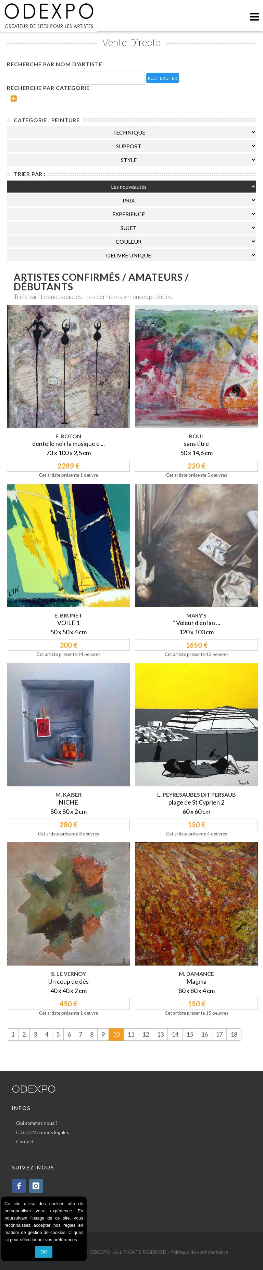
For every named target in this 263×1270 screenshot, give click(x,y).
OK (43, 1252)
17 (219, 1034)
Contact (25, 1141)
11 (130, 1034)
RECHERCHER (162, 78)
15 (189, 1034)
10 (116, 1034)
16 (204, 1034)
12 (145, 1034)
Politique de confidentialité (199, 1252)
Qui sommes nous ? (37, 1123)
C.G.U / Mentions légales (42, 1132)
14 (175, 1034)
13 (160, 1034)
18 (233, 1034)
